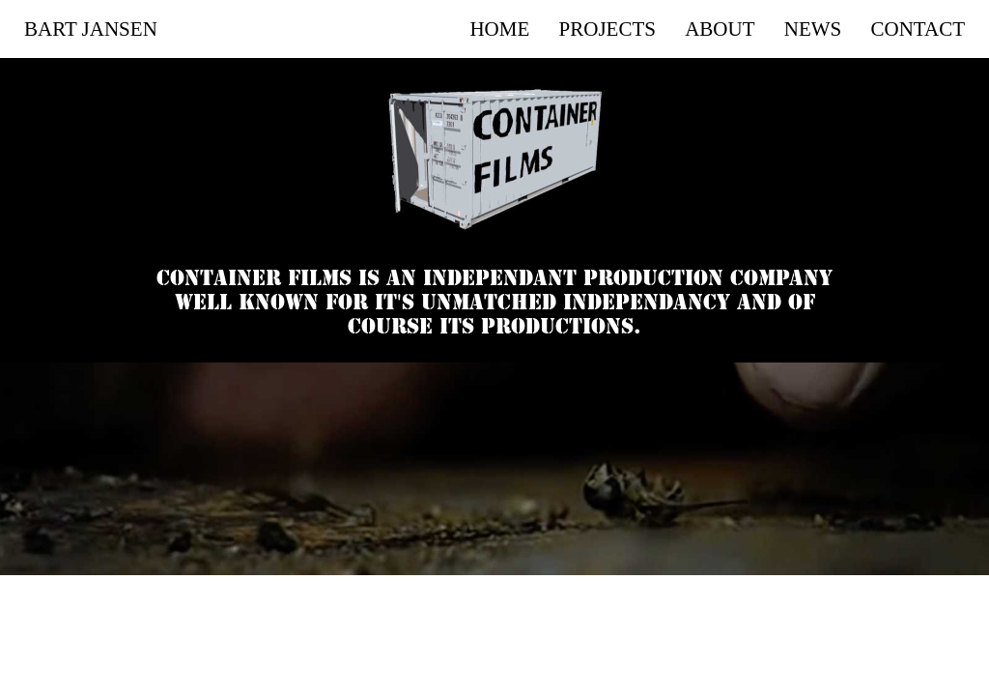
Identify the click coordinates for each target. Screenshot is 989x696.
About (719, 29)
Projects (607, 29)
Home (499, 29)
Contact (918, 29)
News (813, 29)
